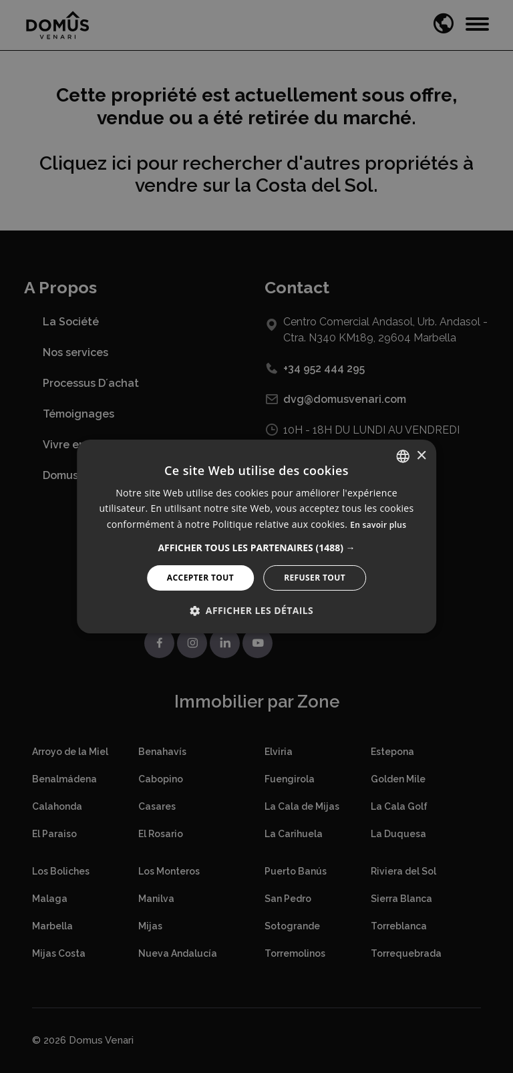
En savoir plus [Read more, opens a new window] (378, 524)
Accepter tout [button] (200, 577)
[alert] (256, 536)
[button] (256, 548)
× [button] (421, 455)
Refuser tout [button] (314, 577)
